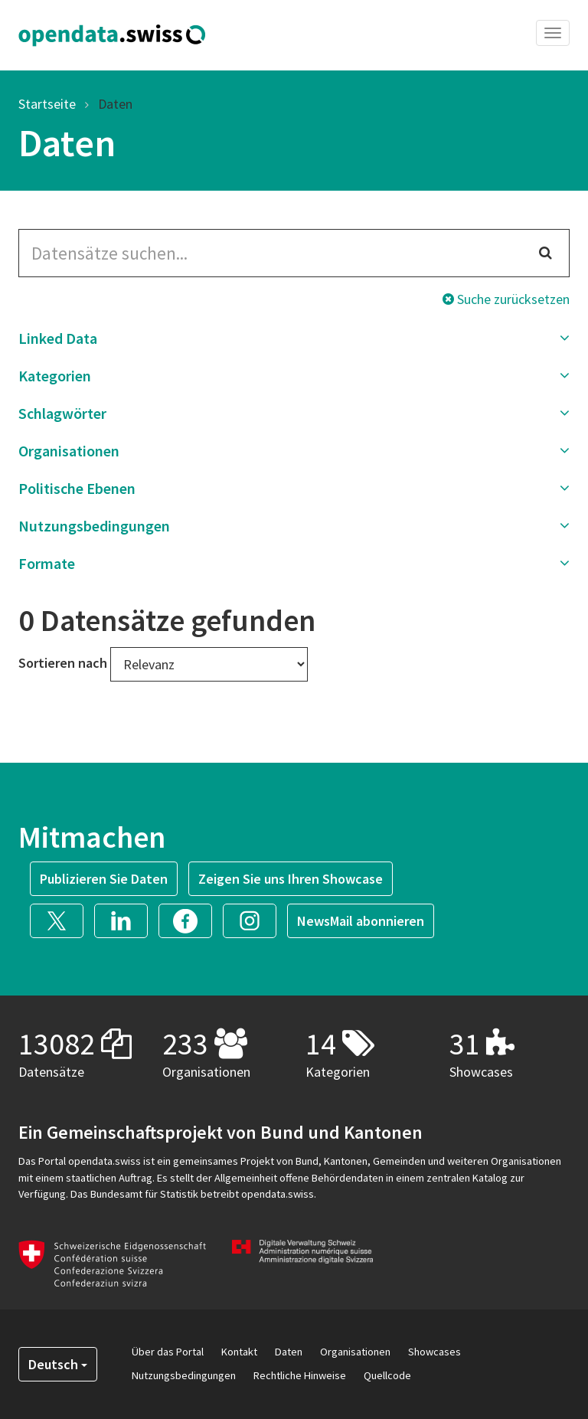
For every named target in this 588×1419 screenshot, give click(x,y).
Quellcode (387, 1375)
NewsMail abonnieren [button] (360, 921)
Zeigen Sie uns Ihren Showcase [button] (290, 879)
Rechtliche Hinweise (299, 1375)
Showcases (434, 1352)
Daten (115, 104)
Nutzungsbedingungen (184, 1375)
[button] (294, 338)
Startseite (47, 104)
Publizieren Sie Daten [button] (104, 879)
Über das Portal (168, 1352)
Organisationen (355, 1352)
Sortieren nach (62, 663)
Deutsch (57, 1364)
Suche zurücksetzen (506, 299)
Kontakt (239, 1352)
